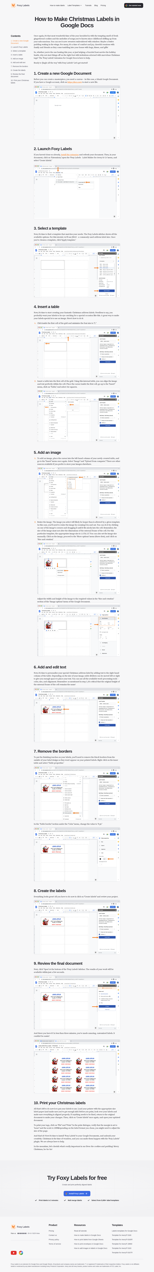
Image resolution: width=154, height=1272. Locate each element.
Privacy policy (54, 1240)
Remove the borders (20, 66)
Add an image (18, 59)
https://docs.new (74, 82)
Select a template (19, 51)
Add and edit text (19, 62)
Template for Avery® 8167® (122, 1253)
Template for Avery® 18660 (122, 1245)
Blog (96, 5)
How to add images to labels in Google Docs (90, 1249)
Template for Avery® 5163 (121, 1249)
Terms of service (55, 1245)
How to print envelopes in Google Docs (88, 1245)
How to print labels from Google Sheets (88, 1240)
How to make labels (57, 5)
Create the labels (19, 70)
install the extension (70, 154)
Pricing (103, 5)
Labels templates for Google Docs (124, 1232)
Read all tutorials (80, 1232)
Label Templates (74, 5)
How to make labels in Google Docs (87, 1236)
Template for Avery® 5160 (121, 1236)
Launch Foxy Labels (20, 47)
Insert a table (17, 55)
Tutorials (88, 5)
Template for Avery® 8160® (122, 1240)
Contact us (53, 1236)
